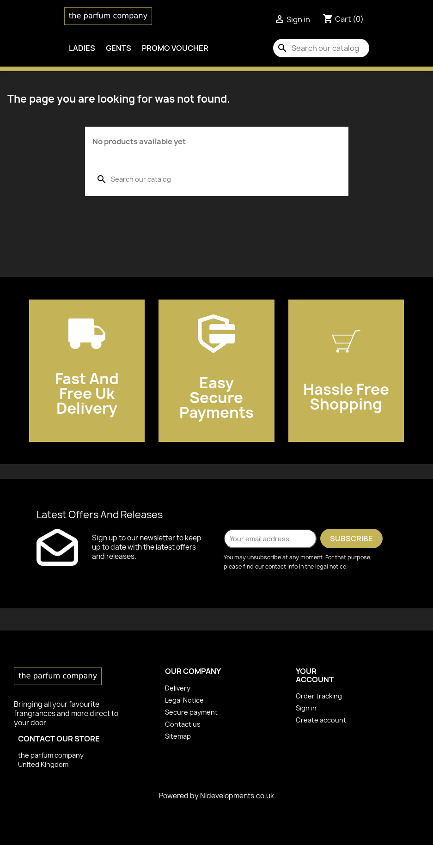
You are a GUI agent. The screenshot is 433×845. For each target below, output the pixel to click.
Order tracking (319, 696)
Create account (321, 720)
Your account (315, 675)
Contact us (183, 724)
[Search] (321, 48)
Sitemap (178, 736)
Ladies (82, 48)
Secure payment (191, 712)
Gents (118, 48)
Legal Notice (184, 700)
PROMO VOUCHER (175, 48)
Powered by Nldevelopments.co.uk (216, 796)
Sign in (306, 708)
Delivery (177, 688)
